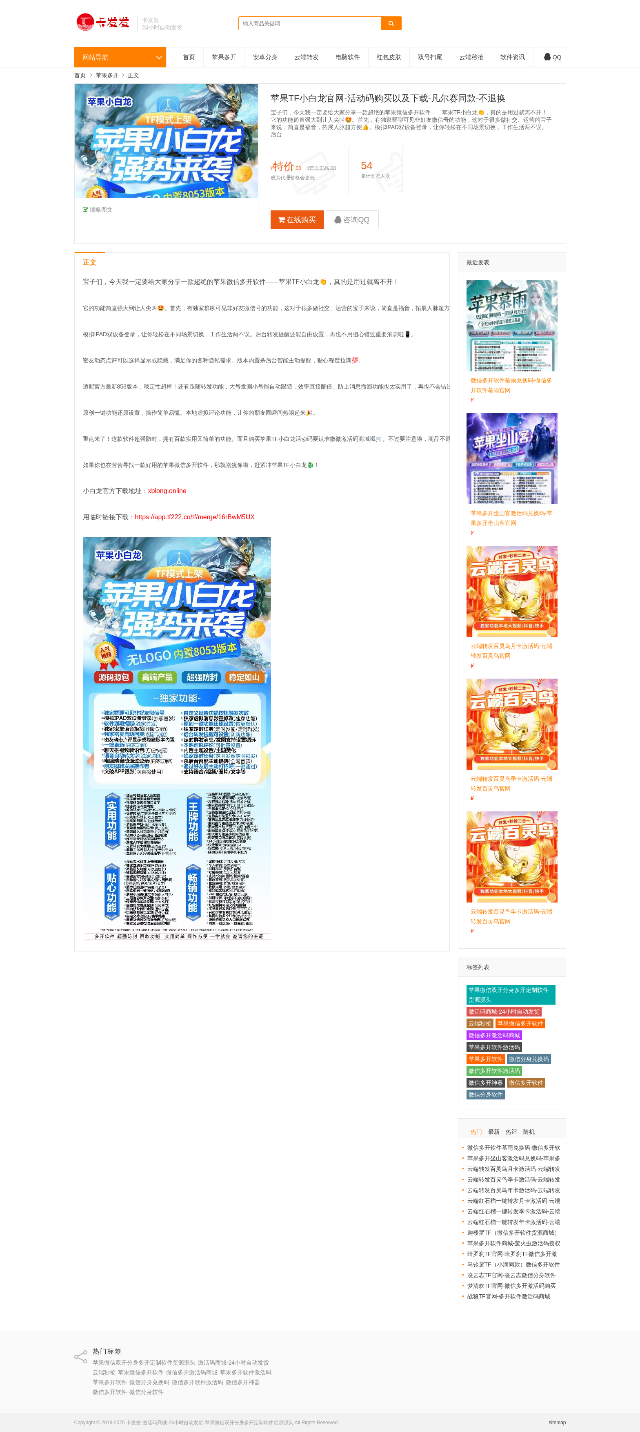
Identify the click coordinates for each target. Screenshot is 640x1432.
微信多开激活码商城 (494, 1035)
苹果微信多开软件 (520, 1023)
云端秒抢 (471, 57)
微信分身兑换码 (529, 1059)
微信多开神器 (486, 1082)
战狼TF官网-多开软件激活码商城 (509, 1296)
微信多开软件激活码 (494, 1071)
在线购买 (297, 220)
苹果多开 (224, 57)
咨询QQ (351, 220)
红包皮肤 (389, 57)
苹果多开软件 (486, 1059)
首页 (189, 57)
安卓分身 (265, 57)
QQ (553, 57)
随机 (529, 1131)
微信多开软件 (526, 1082)
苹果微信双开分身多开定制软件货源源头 (509, 995)
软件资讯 (512, 57)
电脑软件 (348, 57)
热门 (476, 1131)
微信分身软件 (486, 1094)
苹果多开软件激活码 (494, 1047)
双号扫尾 (430, 57)
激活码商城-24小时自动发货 (504, 1011)
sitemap (557, 1422)
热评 (511, 1131)
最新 (494, 1131)
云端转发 (306, 57)
